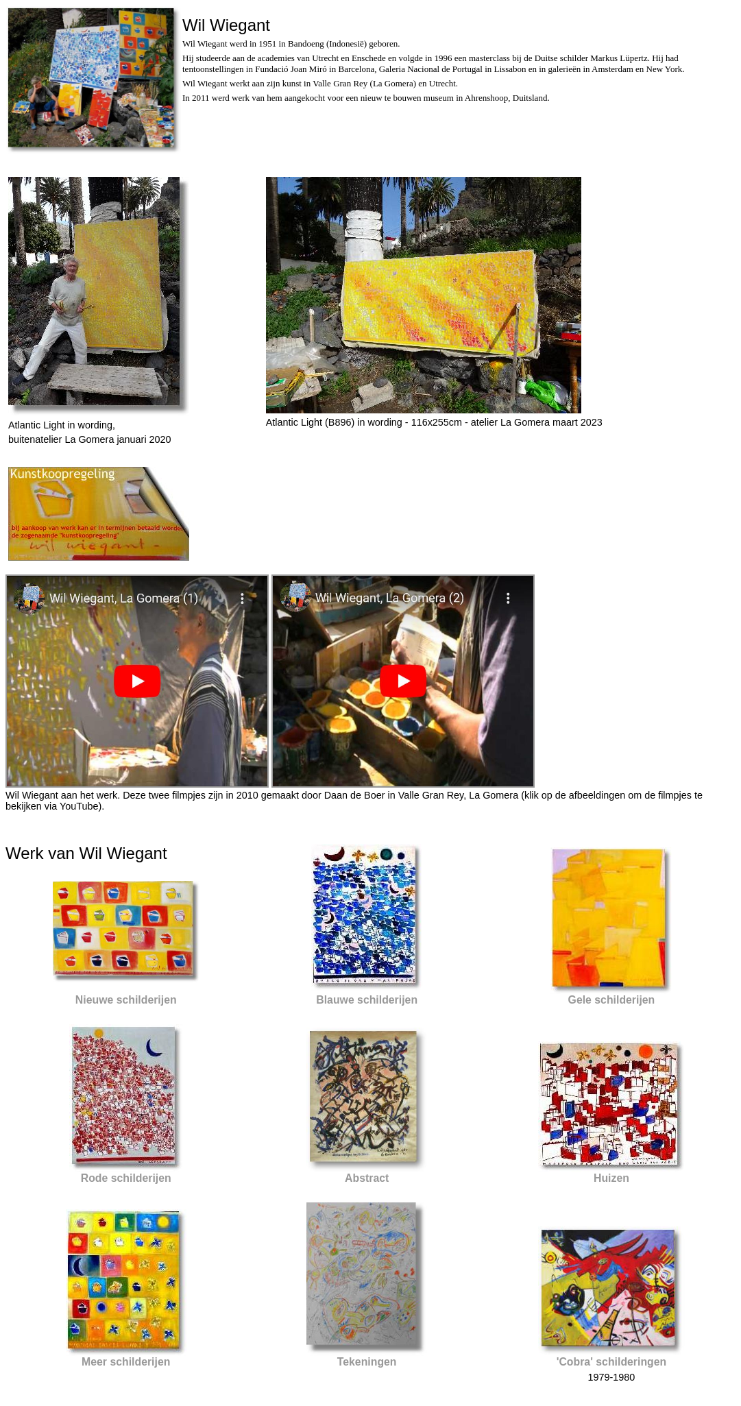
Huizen (611, 1178)
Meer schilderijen (126, 1362)
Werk (24, 853)
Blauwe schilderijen (366, 1000)
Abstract (367, 1178)
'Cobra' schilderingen (612, 1362)
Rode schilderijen (126, 1178)
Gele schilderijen (611, 1000)
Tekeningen (367, 1362)
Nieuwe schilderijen (126, 1000)
